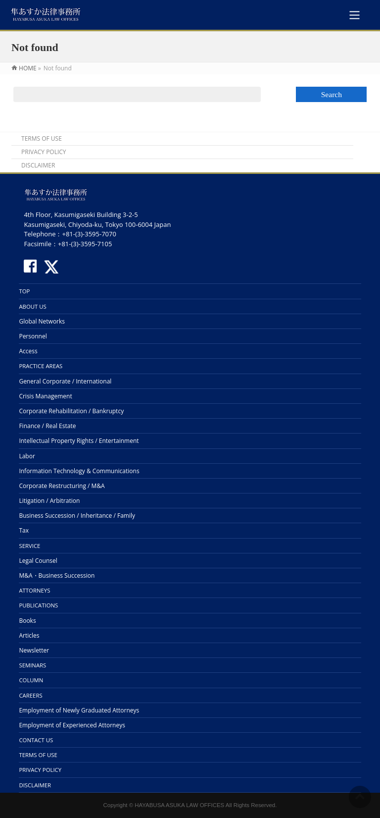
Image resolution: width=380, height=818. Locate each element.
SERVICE (29, 545)
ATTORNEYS (34, 590)
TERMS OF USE (41, 139)
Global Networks (42, 321)
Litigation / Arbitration (49, 500)
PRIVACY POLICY (43, 152)
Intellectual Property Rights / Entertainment (79, 440)
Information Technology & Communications (79, 471)
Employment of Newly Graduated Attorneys (79, 710)
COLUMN (31, 680)
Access (28, 351)
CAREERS (30, 695)
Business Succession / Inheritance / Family (77, 515)
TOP (24, 291)
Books (27, 620)
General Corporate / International (65, 381)
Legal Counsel (38, 560)
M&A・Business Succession (57, 575)
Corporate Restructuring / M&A (61, 486)
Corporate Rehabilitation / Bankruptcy (71, 411)
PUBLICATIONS (38, 605)
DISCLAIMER (38, 165)
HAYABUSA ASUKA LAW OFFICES (179, 805)
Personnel (33, 336)
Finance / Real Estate (47, 426)
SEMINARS (32, 665)
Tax (24, 530)
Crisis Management (45, 396)
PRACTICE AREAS (40, 366)
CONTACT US (36, 740)
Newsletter (34, 650)
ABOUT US (32, 306)
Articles (29, 635)
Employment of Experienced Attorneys (72, 725)
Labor (27, 456)
